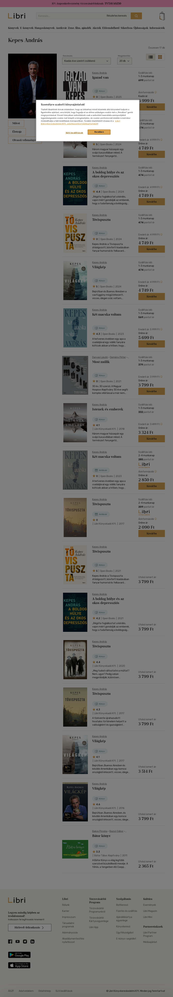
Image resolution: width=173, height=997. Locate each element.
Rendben (99, 132)
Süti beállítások (74, 133)
